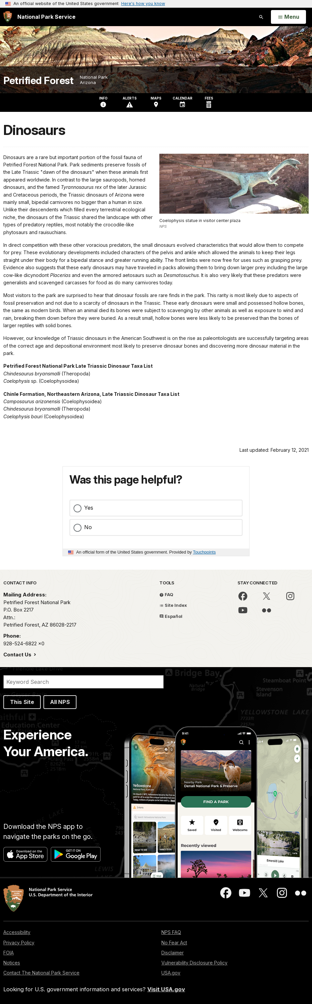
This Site (22, 702)
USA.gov (170, 973)
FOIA (8, 952)
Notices (11, 962)
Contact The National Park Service (41, 973)
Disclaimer (172, 952)
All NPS (60, 702)
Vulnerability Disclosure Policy (194, 962)
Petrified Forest (38, 80)
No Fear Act (174, 942)
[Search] (83, 682)
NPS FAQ (171, 932)
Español (170, 616)
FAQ (166, 594)
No (88, 527)
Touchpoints (204, 552)
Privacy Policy (18, 942)
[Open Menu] (288, 17)
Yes (88, 507)
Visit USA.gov (166, 989)
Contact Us (18, 654)
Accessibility (16, 932)
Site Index (173, 605)
